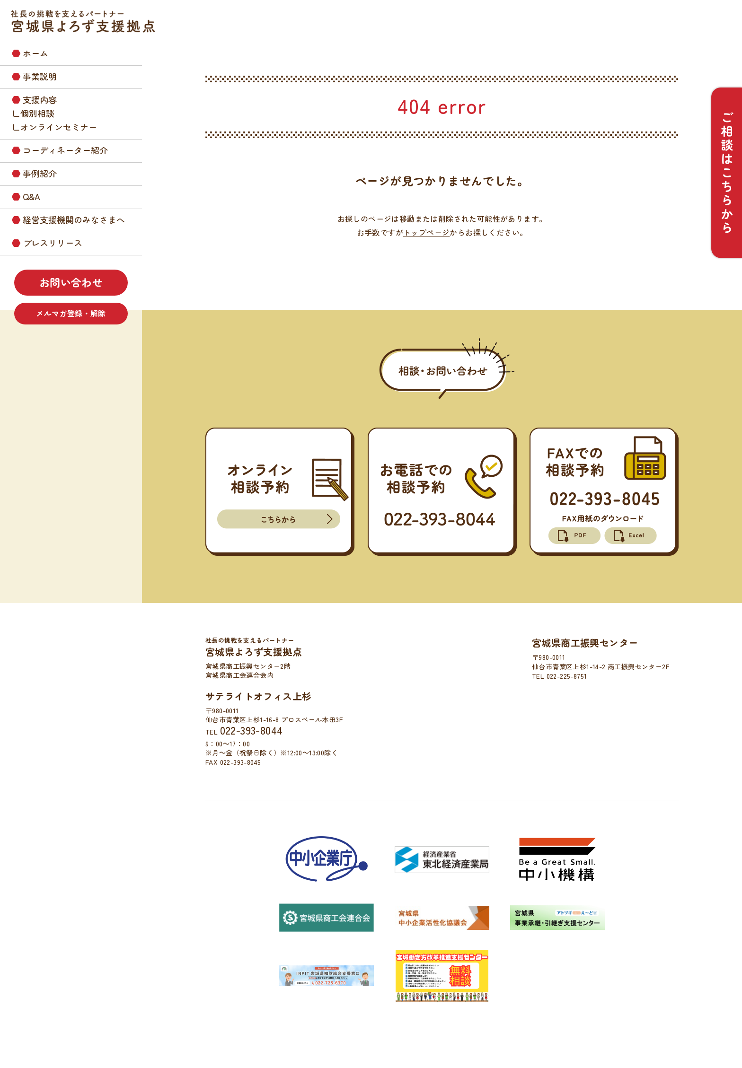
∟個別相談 (33, 113)
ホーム (35, 53)
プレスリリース (52, 242)
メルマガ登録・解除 (71, 313)
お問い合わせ (71, 281)
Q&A (31, 196)
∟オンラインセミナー (54, 126)
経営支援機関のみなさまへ (74, 219)
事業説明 (40, 76)
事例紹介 (40, 173)
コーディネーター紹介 (65, 150)
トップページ (426, 232)
